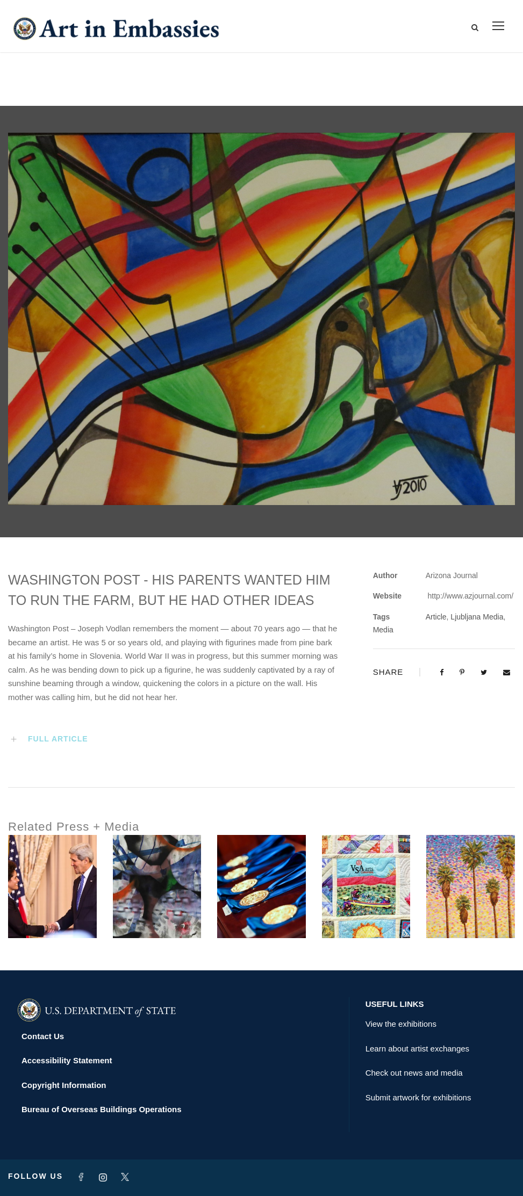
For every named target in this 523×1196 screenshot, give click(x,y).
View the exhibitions (401, 1024)
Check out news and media (414, 1073)
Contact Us (43, 1036)
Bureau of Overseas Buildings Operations (102, 1109)
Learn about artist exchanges (417, 1048)
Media (383, 629)
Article (436, 617)
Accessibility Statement (67, 1060)
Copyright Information (64, 1085)
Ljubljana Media (476, 617)
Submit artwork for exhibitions (418, 1097)
